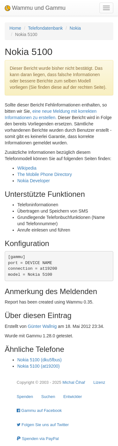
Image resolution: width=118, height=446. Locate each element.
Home (15, 28)
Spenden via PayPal (38, 438)
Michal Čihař (73, 382)
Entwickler (72, 396)
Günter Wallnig (42, 326)
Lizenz (99, 382)
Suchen (48, 396)
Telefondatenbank (45, 28)
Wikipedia (27, 168)
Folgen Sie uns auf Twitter (43, 424)
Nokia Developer (33, 180)
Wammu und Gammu (35, 8)
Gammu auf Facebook (39, 410)
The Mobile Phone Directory (44, 174)
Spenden (25, 396)
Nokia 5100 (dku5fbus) (39, 359)
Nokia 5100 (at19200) (38, 366)
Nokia (75, 28)
